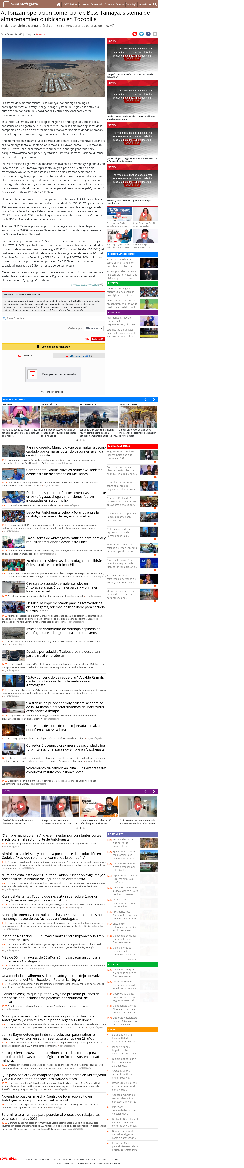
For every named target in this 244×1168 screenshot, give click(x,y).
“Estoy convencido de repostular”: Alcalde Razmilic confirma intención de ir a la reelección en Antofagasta (65, 681)
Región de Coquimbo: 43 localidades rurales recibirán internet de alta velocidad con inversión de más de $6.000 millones (125, 896)
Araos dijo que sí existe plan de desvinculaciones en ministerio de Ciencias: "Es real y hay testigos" (121, 472)
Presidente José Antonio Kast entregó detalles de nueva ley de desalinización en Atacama (125, 918)
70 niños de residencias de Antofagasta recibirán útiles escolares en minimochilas (64, 562)
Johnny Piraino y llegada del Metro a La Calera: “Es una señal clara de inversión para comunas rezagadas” (124, 1055)
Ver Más (132, 959)
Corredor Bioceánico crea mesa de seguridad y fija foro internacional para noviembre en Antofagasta (65, 747)
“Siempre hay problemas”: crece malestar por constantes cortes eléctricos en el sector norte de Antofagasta (51, 837)
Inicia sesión (56, 310)
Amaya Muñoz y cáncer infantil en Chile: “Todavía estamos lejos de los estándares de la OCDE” (123, 1079)
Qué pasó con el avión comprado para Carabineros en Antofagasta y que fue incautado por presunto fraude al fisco (54, 1077)
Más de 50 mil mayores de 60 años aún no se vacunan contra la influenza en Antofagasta (51, 959)
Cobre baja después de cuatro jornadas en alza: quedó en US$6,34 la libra (63, 727)
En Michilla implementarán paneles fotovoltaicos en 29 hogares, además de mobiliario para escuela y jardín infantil (65, 607)
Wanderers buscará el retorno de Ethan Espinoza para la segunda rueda (122, 548)
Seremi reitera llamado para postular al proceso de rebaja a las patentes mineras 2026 (51, 1116)
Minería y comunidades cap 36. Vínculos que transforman (124, 1112)
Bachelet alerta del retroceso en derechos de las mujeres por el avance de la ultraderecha (121, 580)
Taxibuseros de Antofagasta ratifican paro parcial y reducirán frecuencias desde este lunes (66, 540)
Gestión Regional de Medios (36, 1159)
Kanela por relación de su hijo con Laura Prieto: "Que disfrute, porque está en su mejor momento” (122, 276)
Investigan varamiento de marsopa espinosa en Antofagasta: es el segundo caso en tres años (63, 631)
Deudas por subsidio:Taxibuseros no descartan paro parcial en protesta (63, 653)
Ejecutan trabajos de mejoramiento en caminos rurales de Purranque (124, 856)
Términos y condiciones (85, 1159)
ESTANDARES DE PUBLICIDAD (109, 1159)
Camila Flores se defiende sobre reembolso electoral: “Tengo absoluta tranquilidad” (124, 954)
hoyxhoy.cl (115, 1163)
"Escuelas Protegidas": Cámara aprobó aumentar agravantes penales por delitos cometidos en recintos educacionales (121, 504)
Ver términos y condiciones (53, 392)
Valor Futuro (69, 1163)
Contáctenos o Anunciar (62, 1159)
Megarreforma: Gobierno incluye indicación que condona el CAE (121, 455)
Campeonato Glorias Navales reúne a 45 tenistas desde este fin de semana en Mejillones (64, 472)
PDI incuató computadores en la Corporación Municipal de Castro (124, 904)
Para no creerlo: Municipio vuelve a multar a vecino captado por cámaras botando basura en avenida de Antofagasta (66, 451)
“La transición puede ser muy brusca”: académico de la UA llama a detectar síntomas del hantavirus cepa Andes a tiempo (65, 707)
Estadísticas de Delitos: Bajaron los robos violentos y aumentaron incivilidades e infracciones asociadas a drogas (122, 336)
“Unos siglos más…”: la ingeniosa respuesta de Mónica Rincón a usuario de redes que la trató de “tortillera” (121, 566)
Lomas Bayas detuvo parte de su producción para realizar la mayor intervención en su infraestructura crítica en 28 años (48, 1036)
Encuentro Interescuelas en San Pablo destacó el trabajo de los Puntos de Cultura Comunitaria (125, 932)
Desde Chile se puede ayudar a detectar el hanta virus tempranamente (124, 1088)
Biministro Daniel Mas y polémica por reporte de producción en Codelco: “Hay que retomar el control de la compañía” (51, 855)
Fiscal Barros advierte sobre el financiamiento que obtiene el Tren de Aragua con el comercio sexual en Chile (120, 266)
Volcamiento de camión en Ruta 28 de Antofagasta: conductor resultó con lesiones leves (66, 770)
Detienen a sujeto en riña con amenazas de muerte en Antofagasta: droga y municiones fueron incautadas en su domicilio (66, 496)
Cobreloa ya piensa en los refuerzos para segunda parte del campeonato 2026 (125, 998)
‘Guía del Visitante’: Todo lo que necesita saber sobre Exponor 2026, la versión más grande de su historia (49, 898)
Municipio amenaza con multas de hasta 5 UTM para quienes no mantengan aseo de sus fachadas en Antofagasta (121, 597)
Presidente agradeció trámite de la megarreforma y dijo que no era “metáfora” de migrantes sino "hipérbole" (122, 324)
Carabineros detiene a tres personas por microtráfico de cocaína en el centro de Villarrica (124, 870)
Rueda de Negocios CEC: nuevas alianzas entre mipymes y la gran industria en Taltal (53, 938)
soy (64, 463)
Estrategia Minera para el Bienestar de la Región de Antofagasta (125, 1146)
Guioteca (80, 1163)
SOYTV (6, 791)
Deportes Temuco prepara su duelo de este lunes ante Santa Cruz (125, 986)
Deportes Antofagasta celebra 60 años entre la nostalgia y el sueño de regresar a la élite (120, 293)
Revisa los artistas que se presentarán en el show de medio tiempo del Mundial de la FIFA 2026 (122, 305)
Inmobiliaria (91, 1163)
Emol (60, 1163)
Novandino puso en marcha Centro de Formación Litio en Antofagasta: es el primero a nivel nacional (47, 1098)
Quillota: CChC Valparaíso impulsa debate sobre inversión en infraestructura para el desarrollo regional (121, 520)
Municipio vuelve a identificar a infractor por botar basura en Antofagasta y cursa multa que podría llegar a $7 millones (49, 1018)
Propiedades (103, 1163)
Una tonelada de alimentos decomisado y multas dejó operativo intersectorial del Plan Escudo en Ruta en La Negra (52, 977)
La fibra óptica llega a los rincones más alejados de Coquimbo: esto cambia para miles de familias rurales (124, 1067)
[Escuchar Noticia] (112, 25)
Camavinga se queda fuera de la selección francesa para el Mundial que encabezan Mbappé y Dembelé (125, 944)
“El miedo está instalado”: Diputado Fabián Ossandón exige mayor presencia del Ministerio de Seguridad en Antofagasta (53, 877)
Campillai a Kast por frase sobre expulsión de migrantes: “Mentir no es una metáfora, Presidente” (122, 487)
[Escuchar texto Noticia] (101, 284)
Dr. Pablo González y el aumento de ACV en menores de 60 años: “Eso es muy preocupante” (125, 1125)
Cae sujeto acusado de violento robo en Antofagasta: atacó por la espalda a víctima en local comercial (62, 587)
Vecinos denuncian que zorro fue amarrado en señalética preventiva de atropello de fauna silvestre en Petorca (125, 848)
